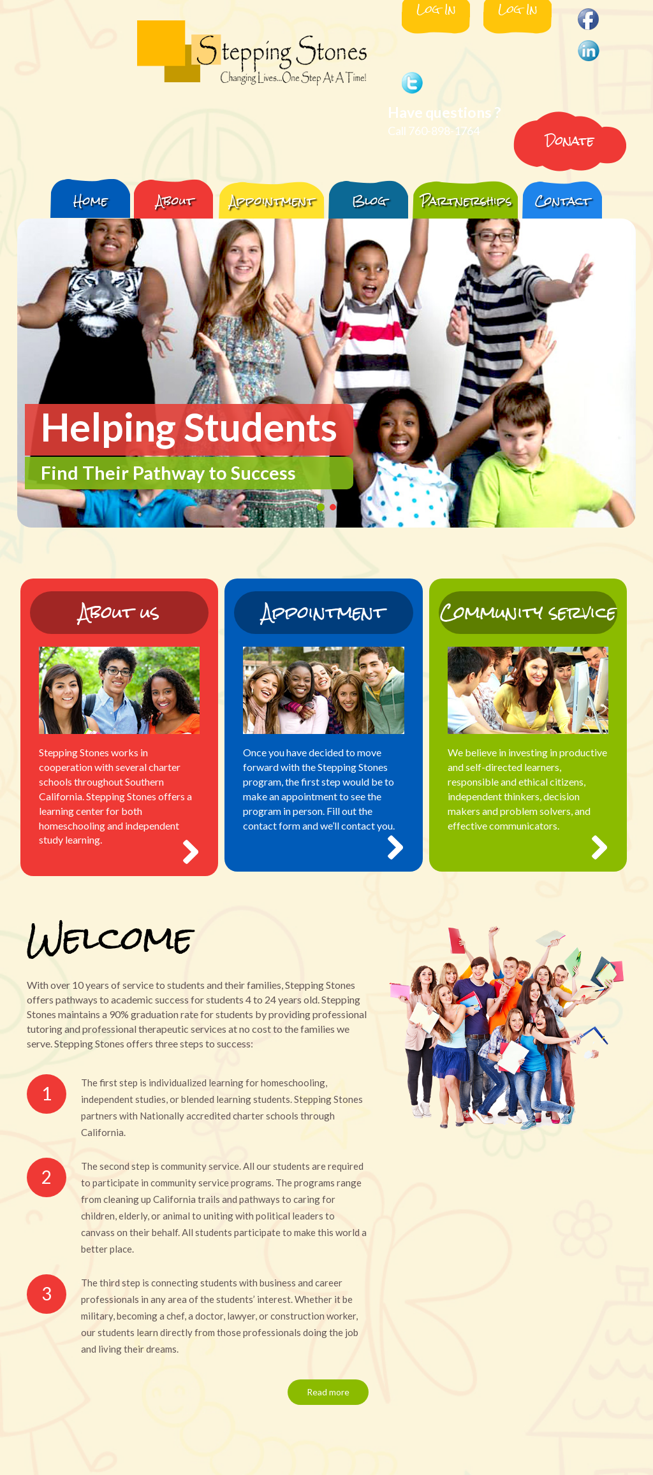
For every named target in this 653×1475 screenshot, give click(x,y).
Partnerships (466, 200)
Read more (328, 1391)
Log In (436, 10)
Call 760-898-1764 (434, 131)
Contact (563, 200)
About (175, 200)
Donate (569, 140)
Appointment (272, 200)
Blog (369, 200)
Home (90, 200)
